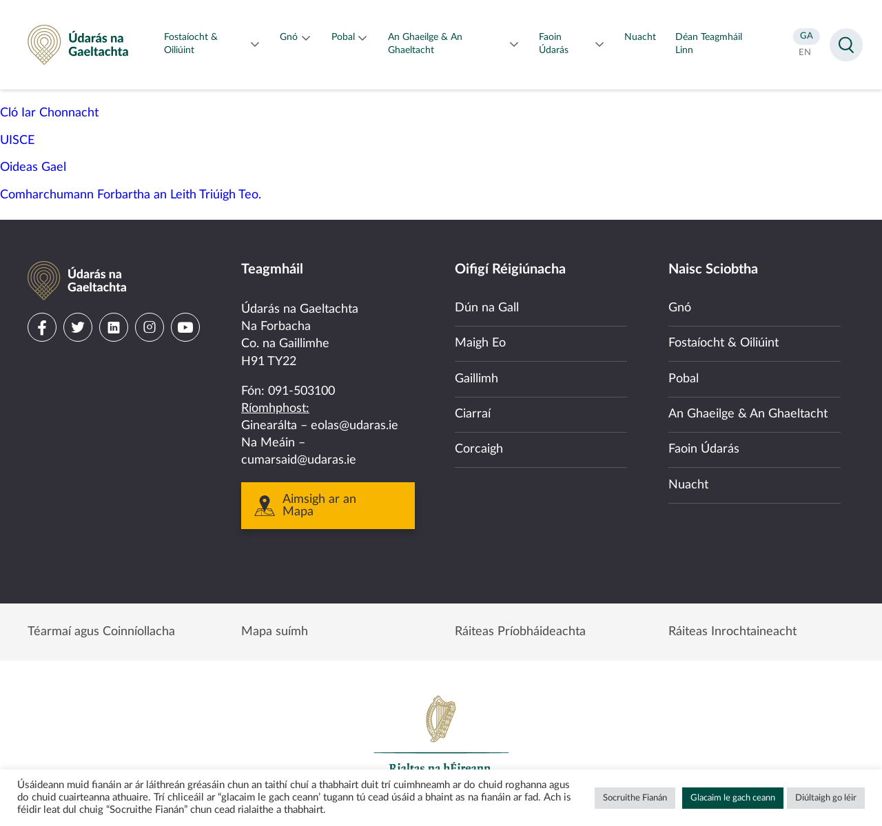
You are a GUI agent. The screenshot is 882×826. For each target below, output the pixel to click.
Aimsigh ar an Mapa (319, 505)
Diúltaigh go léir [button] (826, 798)
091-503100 (301, 391)
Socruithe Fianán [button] (635, 798)
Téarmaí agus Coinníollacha (101, 632)
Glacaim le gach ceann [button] (732, 798)
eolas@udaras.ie (354, 426)
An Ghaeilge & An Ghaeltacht (748, 414)
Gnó (679, 308)
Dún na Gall (487, 308)
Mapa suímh (274, 632)
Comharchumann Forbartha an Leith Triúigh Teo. (130, 195)
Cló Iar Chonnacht (49, 113)
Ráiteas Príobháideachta (520, 632)
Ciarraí (473, 414)
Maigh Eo (480, 343)
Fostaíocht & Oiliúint (723, 343)
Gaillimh (476, 379)
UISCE (17, 140)
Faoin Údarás (703, 449)
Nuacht (688, 485)
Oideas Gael (33, 167)
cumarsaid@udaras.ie (298, 460)
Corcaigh (479, 449)
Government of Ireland (441, 740)
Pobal (683, 379)
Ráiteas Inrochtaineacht (732, 632)
